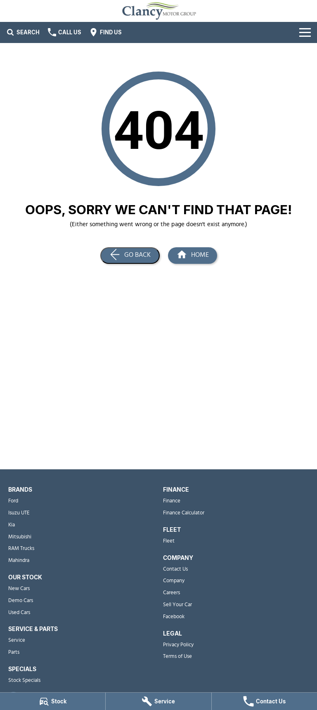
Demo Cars (20, 600)
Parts (13, 652)
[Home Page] (192, 255)
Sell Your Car (177, 604)
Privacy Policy (178, 645)
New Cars (19, 588)
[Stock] (52, 701)
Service (16, 640)
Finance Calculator (183, 513)
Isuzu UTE (19, 513)
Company (174, 580)
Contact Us (175, 569)
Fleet (169, 541)
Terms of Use (177, 656)
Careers (171, 592)
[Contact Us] (264, 701)
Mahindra (18, 560)
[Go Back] (130, 255)
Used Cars (19, 612)
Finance (171, 501)
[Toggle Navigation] (305, 32)
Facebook (174, 616)
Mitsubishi (19, 537)
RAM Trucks (21, 548)
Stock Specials (24, 680)
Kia (11, 525)
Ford (13, 501)
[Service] (158, 701)
